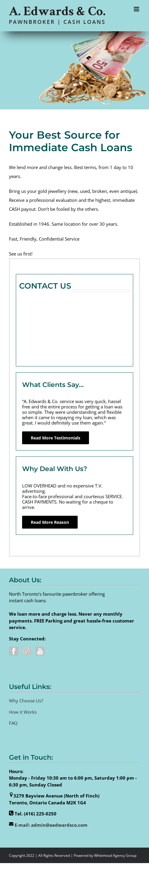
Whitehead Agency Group (115, 855)
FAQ (13, 723)
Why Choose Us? (26, 701)
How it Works (23, 712)
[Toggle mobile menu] (137, 9)
